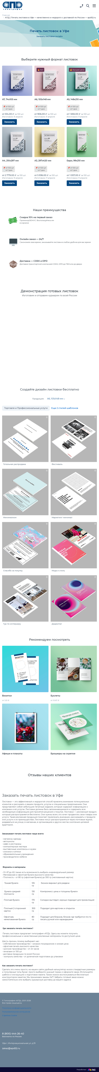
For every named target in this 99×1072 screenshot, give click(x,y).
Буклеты (55, 695)
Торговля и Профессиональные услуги (26, 408)
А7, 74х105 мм (9, 99)
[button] (87, 6)
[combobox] (56, 399)
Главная (6, 15)
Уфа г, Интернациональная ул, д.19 (18, 1043)
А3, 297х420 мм (42, 160)
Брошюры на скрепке (63, 753)
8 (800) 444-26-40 (13, 1033)
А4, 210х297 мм (10, 160)
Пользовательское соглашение (16, 1012)
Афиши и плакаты (12, 753)
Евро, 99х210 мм (76, 160)
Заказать (9, 122)
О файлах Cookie (9, 1015)
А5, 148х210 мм (75, 99)
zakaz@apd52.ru (11, 1048)
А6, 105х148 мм (42, 99)
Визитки (7, 695)
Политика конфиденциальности (16, 1008)
